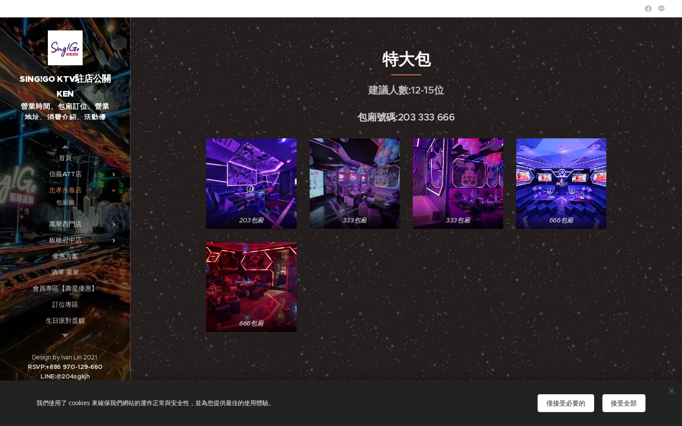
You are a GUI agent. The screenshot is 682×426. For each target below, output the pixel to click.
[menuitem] (65, 158)
